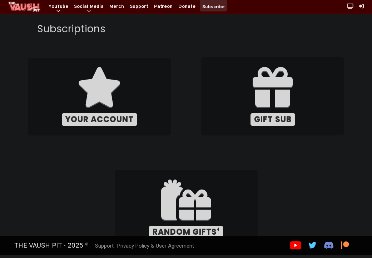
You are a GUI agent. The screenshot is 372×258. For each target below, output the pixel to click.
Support (104, 246)
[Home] (24, 6)
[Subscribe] (213, 13)
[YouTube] (58, 7)
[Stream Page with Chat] (350, 7)
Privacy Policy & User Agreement (155, 246)
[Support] (139, 7)
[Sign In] (361, 7)
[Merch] (116, 7)
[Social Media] (88, 7)
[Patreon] (163, 7)
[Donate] (186, 7)
